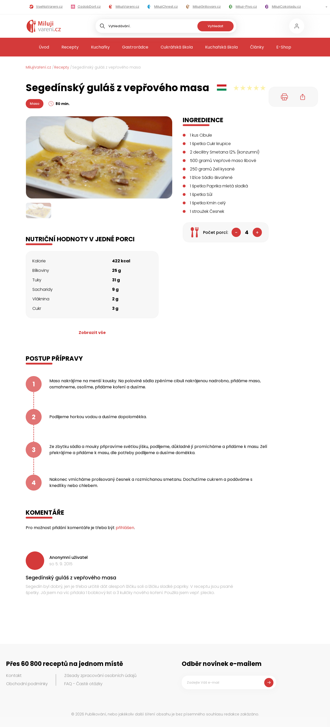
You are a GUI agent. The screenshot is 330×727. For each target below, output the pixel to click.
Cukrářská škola (177, 47)
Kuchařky (100, 47)
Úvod (44, 47)
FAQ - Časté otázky (83, 684)
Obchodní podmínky (27, 684)
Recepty (70, 47)
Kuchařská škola (221, 47)
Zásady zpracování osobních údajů (100, 675)
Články (257, 47)
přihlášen (125, 528)
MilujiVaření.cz (38, 67)
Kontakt (14, 675)
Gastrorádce (135, 47)
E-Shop (283, 47)
